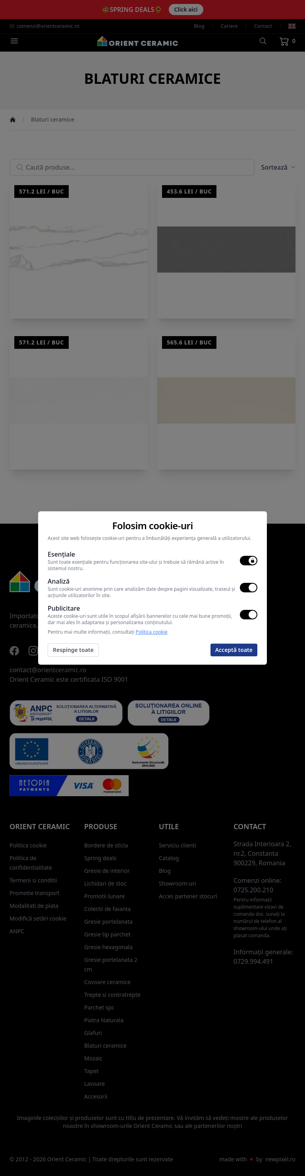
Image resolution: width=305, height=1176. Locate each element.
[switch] (248, 560)
